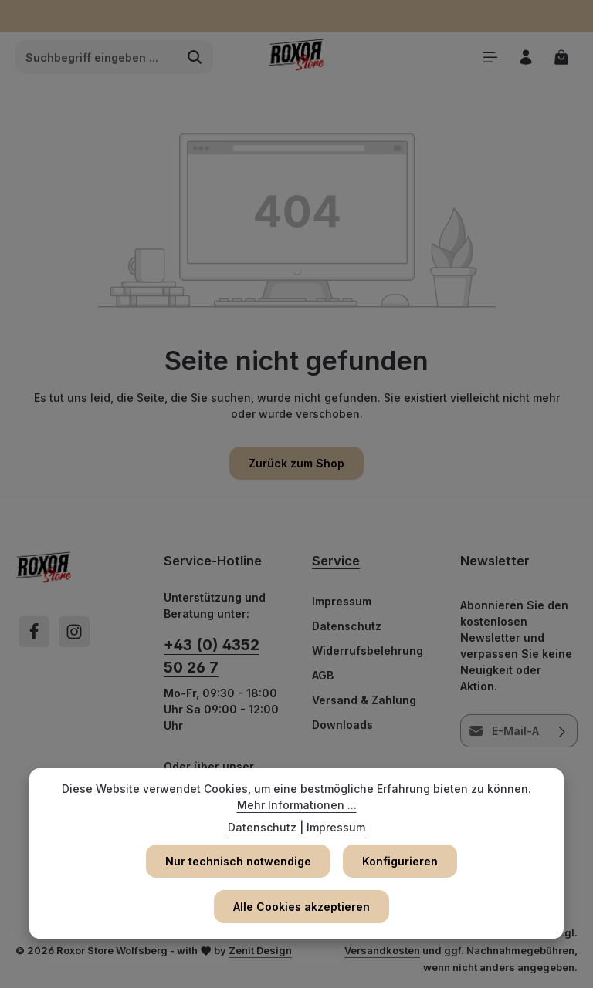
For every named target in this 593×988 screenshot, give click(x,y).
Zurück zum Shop (296, 463)
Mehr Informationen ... (297, 804)
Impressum (341, 601)
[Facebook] (34, 631)
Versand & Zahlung (364, 699)
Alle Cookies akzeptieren (301, 906)
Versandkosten (382, 950)
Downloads (342, 724)
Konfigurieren (400, 861)
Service (336, 560)
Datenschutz (346, 625)
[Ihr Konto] (524, 57)
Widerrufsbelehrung (367, 650)
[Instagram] (74, 631)
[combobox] (96, 57)
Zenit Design (260, 950)
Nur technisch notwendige (238, 861)
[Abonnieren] (562, 730)
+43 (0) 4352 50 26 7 (211, 656)
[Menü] (488, 57)
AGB (323, 675)
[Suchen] (195, 57)
